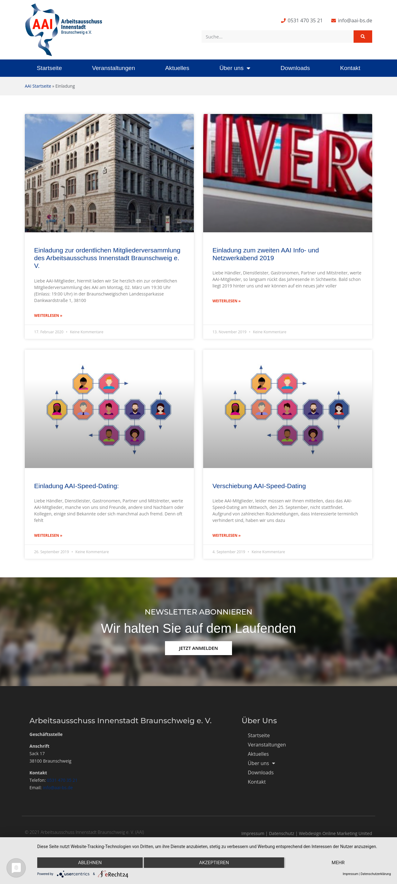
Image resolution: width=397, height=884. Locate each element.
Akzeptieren (214, 862)
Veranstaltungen (113, 68)
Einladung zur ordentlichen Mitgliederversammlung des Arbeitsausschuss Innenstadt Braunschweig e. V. (107, 258)
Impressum (252, 833)
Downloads (295, 68)
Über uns (234, 68)
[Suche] (363, 36)
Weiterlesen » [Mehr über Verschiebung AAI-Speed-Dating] (226, 535)
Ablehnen (90, 862)
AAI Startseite (38, 86)
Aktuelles (177, 68)
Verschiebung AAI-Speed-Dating (259, 485)
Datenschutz (281, 833)
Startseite (49, 68)
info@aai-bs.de (58, 787)
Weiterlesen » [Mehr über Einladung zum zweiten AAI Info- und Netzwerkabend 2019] (226, 301)
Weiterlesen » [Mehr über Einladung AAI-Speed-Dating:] (48, 535)
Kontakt (350, 68)
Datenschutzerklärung (376, 874)
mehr (338, 862)
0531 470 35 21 (62, 780)
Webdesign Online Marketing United (335, 833)
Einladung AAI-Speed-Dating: (76, 485)
